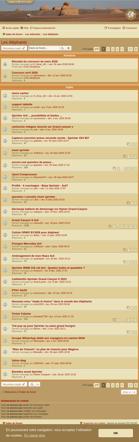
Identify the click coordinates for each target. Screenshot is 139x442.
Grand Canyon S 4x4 (25, 220)
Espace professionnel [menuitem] (42, 27)
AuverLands (40, 282)
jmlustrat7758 (40, 316)
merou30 (38, 223)
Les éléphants (14, 42)
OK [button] (116, 433)
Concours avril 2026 (25, 72)
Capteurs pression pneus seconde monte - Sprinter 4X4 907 (50, 137)
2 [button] (108, 49)
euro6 (37, 107)
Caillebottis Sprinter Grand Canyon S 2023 (39, 279)
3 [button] (113, 49)
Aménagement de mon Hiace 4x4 (33, 255)
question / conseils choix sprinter (33, 196)
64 (126, 226)
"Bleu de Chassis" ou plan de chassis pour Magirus (45, 349)
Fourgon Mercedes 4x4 (27, 243)
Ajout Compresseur (24, 174)
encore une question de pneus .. (33, 162)
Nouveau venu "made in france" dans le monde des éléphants (52, 301)
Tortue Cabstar (21, 313)
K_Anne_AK (40, 64)
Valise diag (19, 360)
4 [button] (117, 49)
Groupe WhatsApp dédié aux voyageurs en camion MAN (48, 338)
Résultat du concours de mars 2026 (35, 61)
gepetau (38, 140)
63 (122, 226)
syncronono (40, 118)
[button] (96, 49)
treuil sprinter (20, 150)
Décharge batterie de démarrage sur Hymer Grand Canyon (49, 209)
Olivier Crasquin (42, 374)
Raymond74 (40, 177)
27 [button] (130, 49)
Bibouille (38, 352)
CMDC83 (38, 363)
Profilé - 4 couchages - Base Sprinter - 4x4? (40, 185)
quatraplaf (39, 258)
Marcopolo (39, 341)
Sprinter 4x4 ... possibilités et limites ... (37, 115)
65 (130, 226)
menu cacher (20, 93)
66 (135, 226)
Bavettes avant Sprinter (27, 371)
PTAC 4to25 (19, 290)
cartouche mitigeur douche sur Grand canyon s (42, 126)
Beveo (37, 328)
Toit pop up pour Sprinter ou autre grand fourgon (43, 325)
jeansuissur (39, 75)
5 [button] (122, 49)
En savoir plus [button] (34, 435)
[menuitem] (24, 27)
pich (36, 188)
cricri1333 (39, 304)
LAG (36, 199)
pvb (35, 129)
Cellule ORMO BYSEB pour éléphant (35, 232)
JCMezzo (38, 153)
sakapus (38, 212)
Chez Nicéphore (32, 66)
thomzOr (38, 270)
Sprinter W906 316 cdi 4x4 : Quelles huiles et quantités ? (48, 267)
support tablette (22, 104)
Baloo (37, 235)
